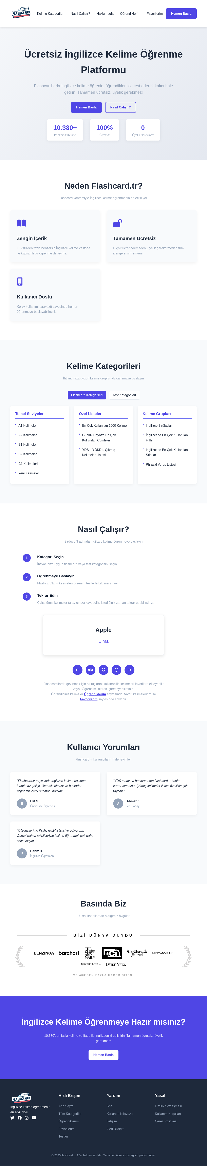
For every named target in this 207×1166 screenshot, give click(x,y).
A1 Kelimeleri (27, 425)
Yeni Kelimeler (28, 473)
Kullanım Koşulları (168, 1114)
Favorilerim (155, 13)
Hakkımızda (105, 13)
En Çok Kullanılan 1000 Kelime (104, 425)
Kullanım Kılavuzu (120, 1114)
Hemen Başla (181, 13)
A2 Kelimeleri (27, 435)
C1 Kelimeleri (28, 463)
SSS (110, 1106)
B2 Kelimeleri (27, 454)
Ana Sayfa (66, 1106)
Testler (63, 1137)
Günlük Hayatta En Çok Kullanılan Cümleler (99, 437)
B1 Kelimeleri (27, 444)
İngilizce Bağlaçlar (159, 425)
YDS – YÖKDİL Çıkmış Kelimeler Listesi (98, 452)
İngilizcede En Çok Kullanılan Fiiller (167, 437)
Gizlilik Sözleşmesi (168, 1106)
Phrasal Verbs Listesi (161, 464)
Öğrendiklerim (130, 13)
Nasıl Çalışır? (80, 13)
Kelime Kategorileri (50, 13)
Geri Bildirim (115, 1129)
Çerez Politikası (166, 1121)
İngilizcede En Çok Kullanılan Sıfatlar (167, 452)
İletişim (112, 1121)
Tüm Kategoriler (70, 1114)
